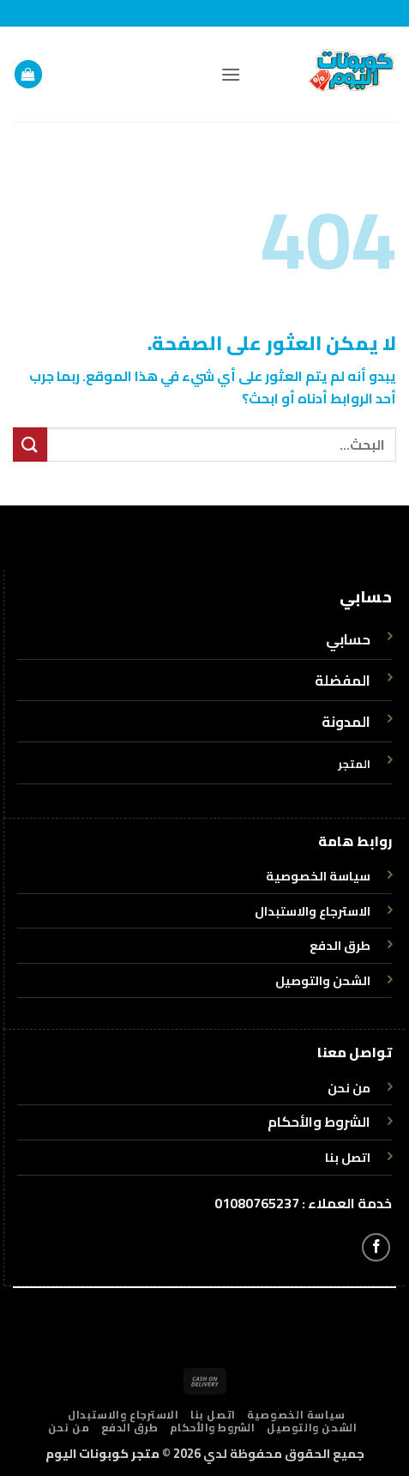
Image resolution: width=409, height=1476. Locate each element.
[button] (230, 74)
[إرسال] (30, 444)
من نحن (69, 1427)
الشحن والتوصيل (312, 1427)
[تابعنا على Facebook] (376, 1247)
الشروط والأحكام (319, 1121)
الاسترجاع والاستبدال (123, 1415)
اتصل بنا (213, 1415)
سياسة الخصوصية (296, 1415)
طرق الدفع (130, 1427)
